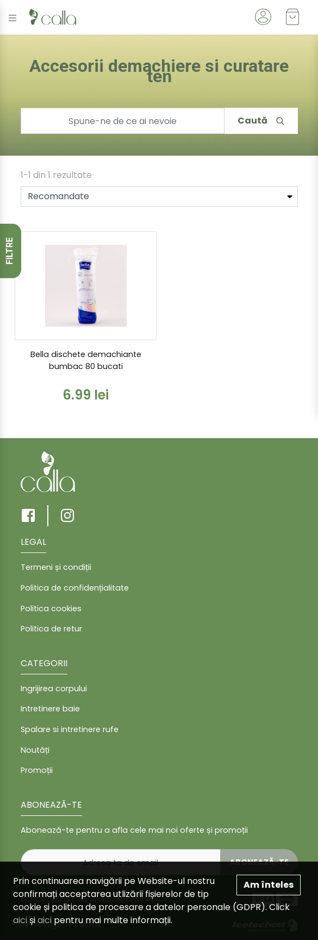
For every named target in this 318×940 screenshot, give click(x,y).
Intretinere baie (50, 708)
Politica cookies (51, 608)
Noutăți (35, 750)
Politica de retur (51, 628)
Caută (261, 120)
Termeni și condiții (56, 567)
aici (20, 920)
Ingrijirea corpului (54, 688)
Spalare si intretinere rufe (70, 729)
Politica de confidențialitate (75, 587)
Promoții (37, 770)
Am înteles (269, 884)
